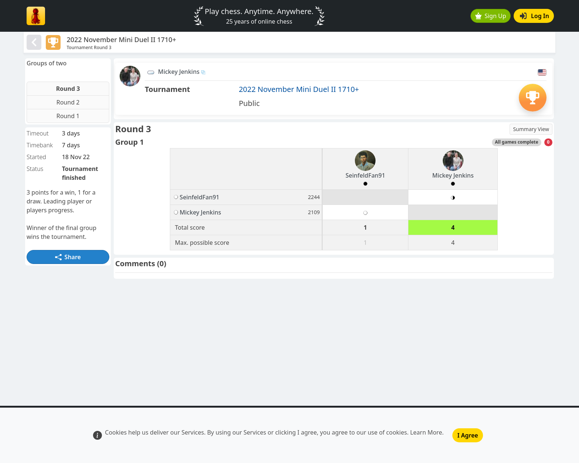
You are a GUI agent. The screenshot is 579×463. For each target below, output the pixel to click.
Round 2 (68, 102)
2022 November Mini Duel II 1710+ (299, 89)
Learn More (426, 432)
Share (68, 257)
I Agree (467, 435)
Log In (534, 16)
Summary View (531, 129)
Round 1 (68, 116)
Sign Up (490, 16)
